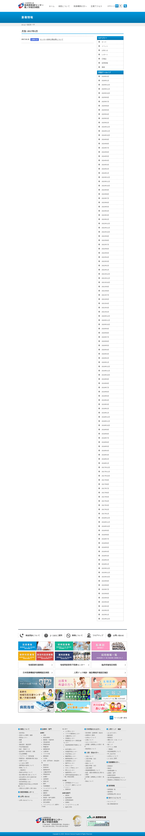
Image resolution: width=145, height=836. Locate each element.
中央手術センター (70, 754)
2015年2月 (105, 610)
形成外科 (46, 767)
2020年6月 (105, 341)
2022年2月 (105, 265)
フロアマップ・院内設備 (26, 756)
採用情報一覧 (111, 789)
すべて (104, 42)
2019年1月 (105, 413)
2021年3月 (105, 308)
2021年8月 (105, 291)
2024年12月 (106, 127)
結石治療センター (70, 749)
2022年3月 (105, 261)
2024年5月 (105, 156)
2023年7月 (105, 198)
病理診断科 (46, 795)
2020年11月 (106, 320)
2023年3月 (105, 215)
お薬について (89, 740)
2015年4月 (105, 602)
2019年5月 (105, 396)
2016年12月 (106, 518)
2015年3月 (105, 606)
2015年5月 (105, 598)
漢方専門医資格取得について (116, 777)
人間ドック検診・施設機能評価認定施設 (91, 673)
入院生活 (88, 761)
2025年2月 (105, 122)
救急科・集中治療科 (49, 797)
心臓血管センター (70, 736)
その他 (64, 780)
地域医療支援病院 (35, 665)
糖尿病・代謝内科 (48, 740)
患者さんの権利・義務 (26, 735)
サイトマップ (111, 801)
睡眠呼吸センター (70, 756)
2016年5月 (105, 547)
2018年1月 (105, 463)
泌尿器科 (46, 779)
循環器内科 (46, 749)
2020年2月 (105, 358)
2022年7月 (105, 244)
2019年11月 (106, 371)
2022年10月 (106, 232)
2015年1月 (105, 614)
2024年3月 (105, 165)
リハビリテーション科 (50, 788)
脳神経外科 (46, 769)
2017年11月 (106, 471)
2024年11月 (106, 131)
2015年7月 (105, 589)
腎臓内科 (46, 747)
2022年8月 (105, 240)
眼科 (44, 783)
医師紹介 (110, 737)
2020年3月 (105, 354)
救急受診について (90, 749)
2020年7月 (105, 337)
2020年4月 (105, 350)
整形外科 (46, 765)
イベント (105, 46)
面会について (89, 781)
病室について (89, 763)
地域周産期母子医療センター (72, 665)
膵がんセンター (70, 770)
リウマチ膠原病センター (72, 733)
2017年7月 (105, 488)
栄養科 (67, 802)
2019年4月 (105, 400)
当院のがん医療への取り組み (27, 788)
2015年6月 (105, 593)
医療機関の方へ (80, 6)
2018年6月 (105, 442)
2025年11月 (106, 89)
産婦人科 (46, 781)
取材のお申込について (26, 772)
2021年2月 (105, 312)
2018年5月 (105, 446)
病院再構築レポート (27, 792)
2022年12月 (106, 223)
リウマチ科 (46, 754)
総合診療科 (46, 737)
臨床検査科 (68, 797)
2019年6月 (105, 392)
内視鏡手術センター (71, 751)
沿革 (20, 742)
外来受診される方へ (93, 729)
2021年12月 (106, 274)
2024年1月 (105, 173)
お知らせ (105, 50)
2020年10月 (106, 324)
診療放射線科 (69, 800)
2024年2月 (105, 169)
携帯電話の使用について (26, 765)
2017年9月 (105, 480)
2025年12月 (106, 85)
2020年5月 (105, 345)
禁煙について (23, 768)
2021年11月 (106, 278)
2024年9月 (105, 139)
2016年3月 (105, 556)
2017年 (29, 24)
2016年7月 (105, 539)
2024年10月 (106, 135)
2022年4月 (105, 257)
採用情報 (105, 63)
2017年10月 (106, 476)
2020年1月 (105, 362)
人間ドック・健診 (115, 729)
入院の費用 (88, 768)
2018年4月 (105, 450)
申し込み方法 (111, 754)
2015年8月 (105, 585)
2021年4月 (105, 303)
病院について (64, 6)
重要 (103, 67)
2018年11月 (106, 421)
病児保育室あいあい (25, 781)
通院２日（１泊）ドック (115, 740)
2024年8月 (105, 144)
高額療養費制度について (92, 770)
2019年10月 (106, 375)
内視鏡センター (70, 738)
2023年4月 (105, 211)
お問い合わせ (25, 796)
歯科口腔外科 (47, 800)
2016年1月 (105, 564)
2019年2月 (105, 408)
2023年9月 (105, 190)
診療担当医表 (111, 775)
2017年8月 (105, 484)
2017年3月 (105, 505)
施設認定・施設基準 (25, 744)
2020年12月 (106, 316)
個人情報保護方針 (113, 804)
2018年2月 (105, 459)
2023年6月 (105, 202)
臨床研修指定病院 (109, 665)
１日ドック (111, 742)
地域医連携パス (112, 770)
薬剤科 (67, 795)
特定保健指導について (114, 751)
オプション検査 (112, 747)
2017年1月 (105, 514)
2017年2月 (105, 509)
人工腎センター (70, 731)
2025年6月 (105, 106)
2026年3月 (105, 76)
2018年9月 (105, 429)
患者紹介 (110, 766)
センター (65, 729)
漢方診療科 (46, 802)
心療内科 (46, 751)
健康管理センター (70, 772)
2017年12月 (106, 467)
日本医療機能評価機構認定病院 (36, 673)
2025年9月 (105, 97)
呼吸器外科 (46, 774)
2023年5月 (105, 207)
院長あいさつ (23, 737)
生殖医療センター (70, 761)
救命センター (69, 765)
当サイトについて (115, 798)
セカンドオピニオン (91, 742)
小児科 (45, 758)
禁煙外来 (68, 789)
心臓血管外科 (47, 772)
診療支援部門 (66, 793)
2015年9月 (105, 581)
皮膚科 (45, 776)
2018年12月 (106, 417)
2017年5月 (105, 497)
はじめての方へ (112, 733)
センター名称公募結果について (51, 39)
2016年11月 (106, 522)
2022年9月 (105, 236)
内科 (44, 735)
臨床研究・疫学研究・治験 (27, 751)
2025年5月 (105, 110)
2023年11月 (106, 181)
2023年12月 (106, 177)
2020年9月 (105, 329)
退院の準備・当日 (90, 765)
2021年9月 (105, 286)
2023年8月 (105, 194)
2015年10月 (106, 577)
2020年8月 (105, 333)
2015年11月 (106, 572)
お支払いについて (90, 737)
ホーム (52, 6)
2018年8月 (105, 434)
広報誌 (104, 59)
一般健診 (110, 749)
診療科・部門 (47, 729)
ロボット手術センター (72, 768)
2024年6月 (105, 152)
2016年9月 (105, 530)
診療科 (42, 733)
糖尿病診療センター (71, 758)
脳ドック (110, 744)
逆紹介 (109, 768)
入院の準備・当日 (90, 758)
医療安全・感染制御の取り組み (28, 758)
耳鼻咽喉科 (46, 786)
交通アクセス (96, 6)
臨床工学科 (68, 807)
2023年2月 (105, 219)
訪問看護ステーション (72, 783)
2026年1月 (105, 80)
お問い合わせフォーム (26, 800)
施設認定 (110, 735)
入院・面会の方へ (92, 752)
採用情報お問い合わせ (114, 794)
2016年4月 (105, 551)
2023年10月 (106, 186)
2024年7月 (105, 148)
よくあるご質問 (24, 763)
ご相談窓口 (22, 770)
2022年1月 (105, 270)
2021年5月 (105, 299)
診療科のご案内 (90, 735)
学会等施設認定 (24, 747)
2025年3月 (105, 118)
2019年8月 (105, 383)
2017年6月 (105, 493)
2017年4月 (105, 501)
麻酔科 (45, 793)
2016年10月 (106, 526)
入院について (89, 756)
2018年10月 (106, 425)
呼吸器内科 (46, 744)
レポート (105, 54)
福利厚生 (110, 792)
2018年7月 (105, 438)
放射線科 (46, 790)
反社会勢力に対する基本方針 (27, 777)
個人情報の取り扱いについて (27, 774)
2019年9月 (105, 379)
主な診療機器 (23, 754)
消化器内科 (46, 742)
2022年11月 (106, 228)
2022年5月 (105, 253)
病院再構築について (25, 779)
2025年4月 (105, 114)
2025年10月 (106, 93)
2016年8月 (105, 535)
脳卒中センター (70, 763)
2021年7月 (105, 295)
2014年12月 (106, 619)
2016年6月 (105, 543)
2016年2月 (105, 560)
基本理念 (22, 733)
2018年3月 (105, 455)
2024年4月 (105, 160)
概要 (20, 740)
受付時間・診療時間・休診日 (94, 733)
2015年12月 (106, 568)
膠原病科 (46, 756)
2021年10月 (106, 282)
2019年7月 (105, 387)
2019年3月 (105, 404)
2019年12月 (106, 366)
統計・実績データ (24, 749)
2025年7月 (105, 101)
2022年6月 (105, 249)
